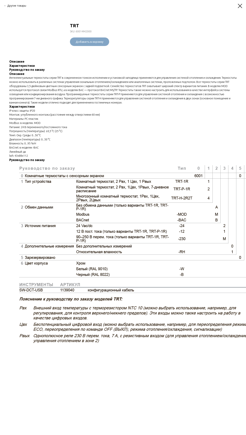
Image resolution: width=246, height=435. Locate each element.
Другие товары (16, 5)
